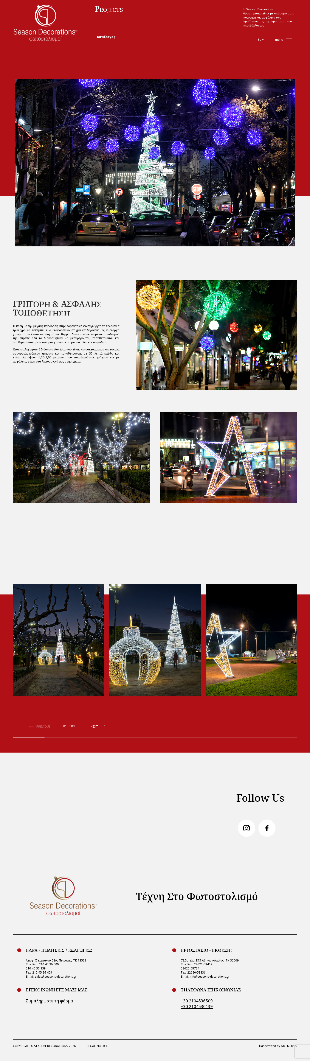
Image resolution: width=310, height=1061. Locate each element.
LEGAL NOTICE (97, 1046)
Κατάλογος (106, 36)
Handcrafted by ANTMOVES (278, 1046)
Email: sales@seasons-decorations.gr (51, 976)
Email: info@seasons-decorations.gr (205, 976)
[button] (97, 724)
